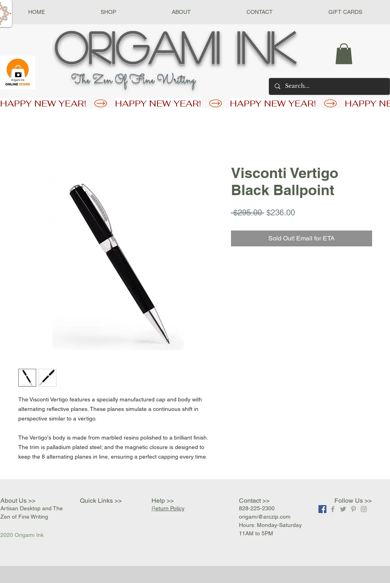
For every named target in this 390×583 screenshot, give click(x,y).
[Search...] (329, 86)
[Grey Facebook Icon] (333, 509)
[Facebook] (322, 509)
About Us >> (17, 500)
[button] (108, 12)
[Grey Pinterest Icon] (353, 509)
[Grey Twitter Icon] (343, 509)
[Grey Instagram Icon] (364, 509)
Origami (137, 46)
